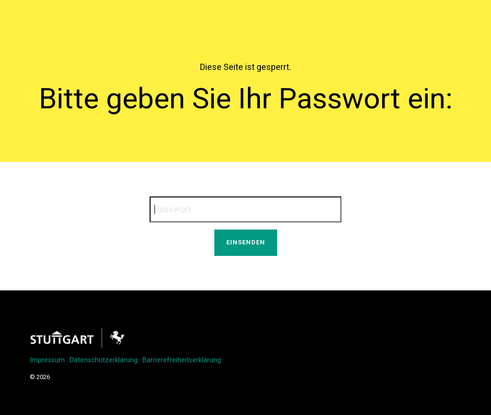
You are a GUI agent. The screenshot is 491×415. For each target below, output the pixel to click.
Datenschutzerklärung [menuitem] (104, 360)
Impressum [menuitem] (47, 360)
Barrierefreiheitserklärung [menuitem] (181, 360)
